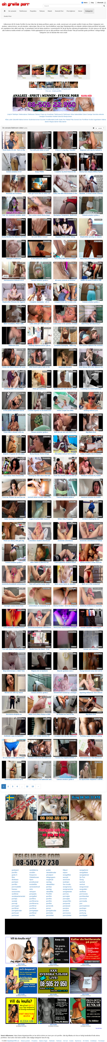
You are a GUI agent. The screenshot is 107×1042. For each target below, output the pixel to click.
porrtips (49, 887)
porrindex (49, 913)
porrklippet (83, 915)
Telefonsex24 (58, 114)
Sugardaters (97, 119)
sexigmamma (68, 889)
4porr (31, 879)
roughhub (49, 879)
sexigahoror (83, 870)
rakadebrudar (51, 872)
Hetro (86, 2)
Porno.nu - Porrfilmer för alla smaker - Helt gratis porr (53, 89)
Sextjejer (42, 116)
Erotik (56, 119)
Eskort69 (15, 119)
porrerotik (49, 906)
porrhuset (15, 913)
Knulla (91, 119)
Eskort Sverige (87, 114)
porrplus (66, 908)
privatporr (49, 875)
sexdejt (14, 901)
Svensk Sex (78, 119)
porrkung (82, 910)
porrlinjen (82, 908)
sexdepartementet (18, 896)
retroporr (32, 891)
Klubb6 (55, 116)
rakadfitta (49, 891)
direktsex (15, 879)
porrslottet (50, 915)
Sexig (81, 879)
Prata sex (43, 114)
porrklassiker (84, 896)
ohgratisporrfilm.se (13, 1041)
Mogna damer (53, 121)
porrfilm (14, 872)
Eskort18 (60, 116)
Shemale (100, 2)
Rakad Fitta (70, 119)
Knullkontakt (50, 119)
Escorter (43, 119)
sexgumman (84, 887)
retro (31, 889)
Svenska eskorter (98, 114)
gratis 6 (14, 875)
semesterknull (34, 887)
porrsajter (66, 896)
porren (48, 908)
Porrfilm (49, 894)
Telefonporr (67, 114)
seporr (65, 872)
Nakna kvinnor (23, 119)
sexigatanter (67, 891)
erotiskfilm (33, 884)
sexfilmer (82, 891)
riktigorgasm (50, 877)
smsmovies (16, 891)
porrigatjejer (33, 910)
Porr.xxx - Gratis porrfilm (53, 91)
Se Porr (82, 877)
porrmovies (83, 894)
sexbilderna (33, 870)
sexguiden (83, 889)
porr (80, 903)
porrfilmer (33, 906)
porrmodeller (16, 887)
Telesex (37, 114)
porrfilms (32, 899)
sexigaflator (83, 872)
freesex (14, 889)
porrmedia (83, 901)
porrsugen (15, 906)
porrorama (67, 913)
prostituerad (33, 882)
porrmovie (83, 899)
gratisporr (15, 870)
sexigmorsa (67, 887)
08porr (65, 870)
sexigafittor (67, 875)
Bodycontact (68, 116)
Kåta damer (62, 121)
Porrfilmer (85, 119)
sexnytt (65, 877)
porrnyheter (67, 915)
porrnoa (66, 894)
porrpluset (66, 906)
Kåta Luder (8, 119)
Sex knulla (67, 884)
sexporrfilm (67, 901)
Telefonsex (31, 114)
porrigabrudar (17, 910)
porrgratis (33, 894)
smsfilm (32, 872)
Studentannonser (34, 119)
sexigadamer (84, 875)
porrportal (66, 903)
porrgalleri (33, 896)
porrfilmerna (33, 901)
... (22, 786)
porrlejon (15, 882)
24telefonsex (34, 877)
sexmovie (66, 879)
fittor (13, 877)
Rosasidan (48, 116)
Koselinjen (50, 114)
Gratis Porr (62, 119)
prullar (48, 870)
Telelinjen (15, 114)
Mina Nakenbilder (76, 114)
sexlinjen (66, 882)
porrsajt (14, 903)
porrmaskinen (84, 906)
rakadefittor (50, 884)
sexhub (82, 882)
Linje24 (9, 114)
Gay (92, 2)
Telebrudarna (23, 114)
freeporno (33, 875)
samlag (49, 882)
